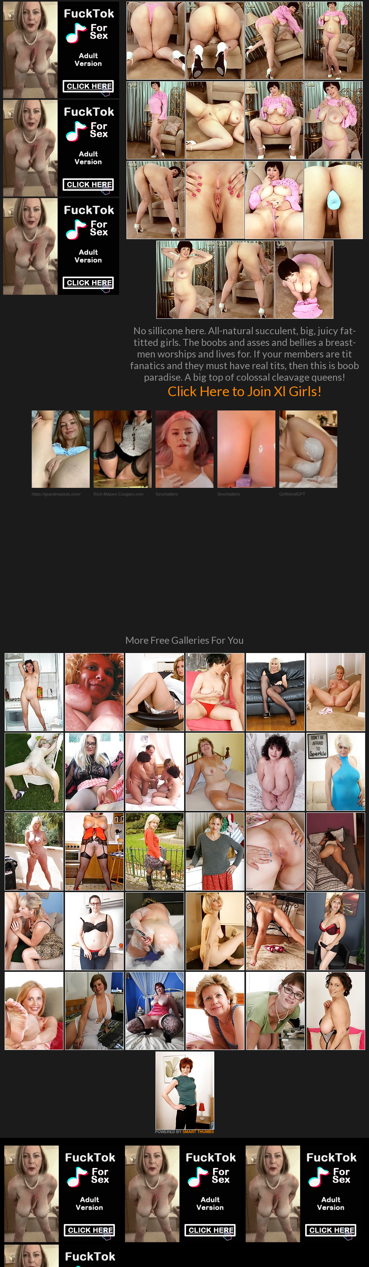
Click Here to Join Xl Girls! (244, 391)
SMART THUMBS (198, 1026)
